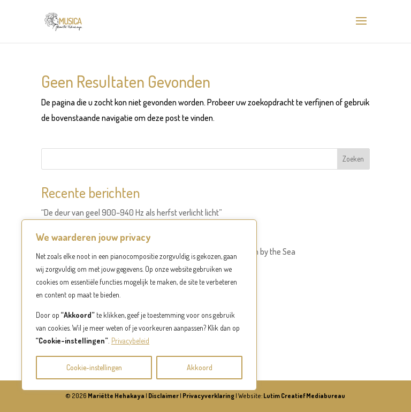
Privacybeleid (130, 340)
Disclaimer (163, 396)
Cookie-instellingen (94, 367)
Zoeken (353, 158)
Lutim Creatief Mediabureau (304, 396)
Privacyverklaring (208, 396)
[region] (139, 305)
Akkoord (199, 367)
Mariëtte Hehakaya (116, 396)
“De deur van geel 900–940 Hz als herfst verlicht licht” (131, 212)
